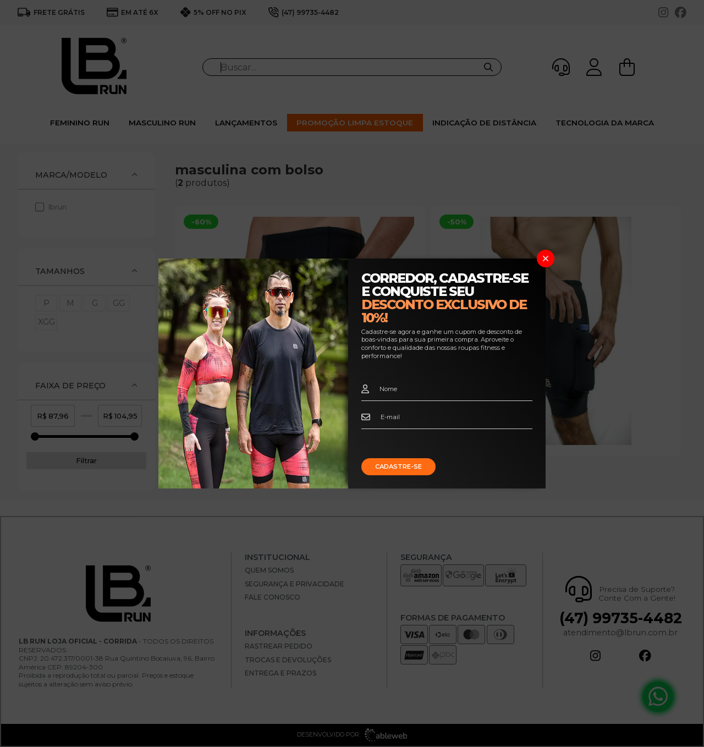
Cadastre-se (398, 466)
